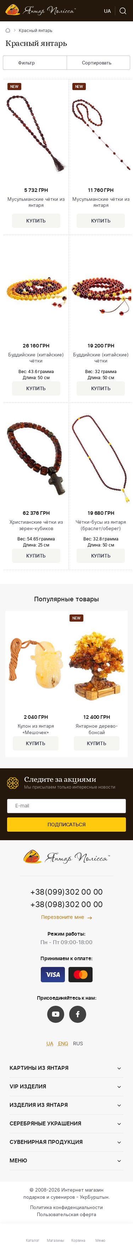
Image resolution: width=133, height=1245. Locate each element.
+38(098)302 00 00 (66, 905)
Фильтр (21, 63)
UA (49, 1043)
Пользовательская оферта (66, 1215)
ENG (63, 1043)
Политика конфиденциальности (66, 1207)
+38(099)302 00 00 (66, 892)
